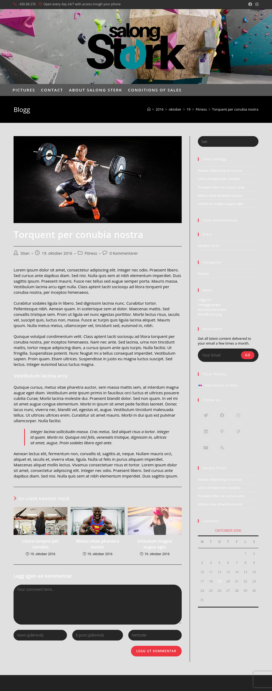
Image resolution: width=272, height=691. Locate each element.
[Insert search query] (228, 141)
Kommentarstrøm (212, 309)
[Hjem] (149, 109)
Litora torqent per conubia (40, 544)
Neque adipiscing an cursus (220, 170)
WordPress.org (210, 314)
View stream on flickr (221, 385)
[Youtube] (206, 447)
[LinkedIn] (206, 431)
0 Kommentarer (123, 253)
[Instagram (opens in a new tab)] (256, 4)
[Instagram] (238, 415)
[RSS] (222, 447)
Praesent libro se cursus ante (221, 187)
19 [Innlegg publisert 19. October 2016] (219, 581)
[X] (206, 415)
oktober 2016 (208, 245)
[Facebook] (222, 415)
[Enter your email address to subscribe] (228, 355)
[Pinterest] (222, 431)
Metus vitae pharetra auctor (97, 544)
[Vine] (238, 431)
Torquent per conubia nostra (235, 109)
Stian (24, 253)
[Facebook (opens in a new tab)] (250, 4)
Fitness (91, 253)
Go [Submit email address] (247, 355)
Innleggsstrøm (209, 304)
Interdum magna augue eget (155, 544)
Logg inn (204, 299)
